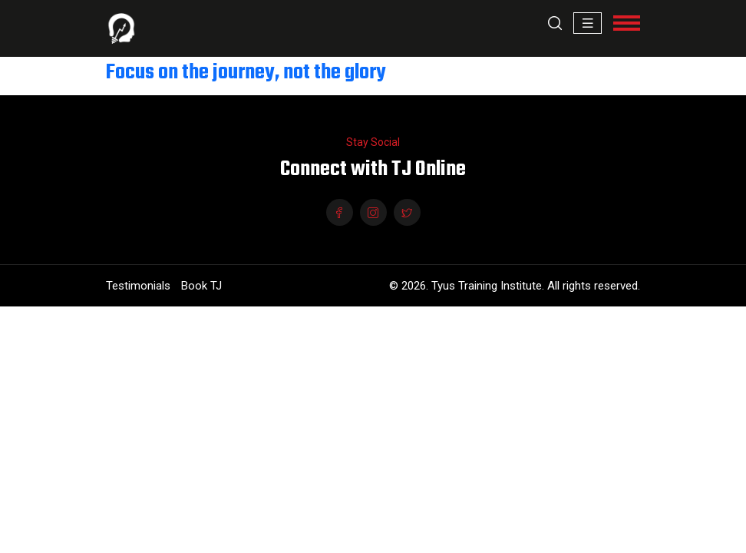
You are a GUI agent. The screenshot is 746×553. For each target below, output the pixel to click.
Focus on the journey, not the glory (246, 73)
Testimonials (138, 286)
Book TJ (201, 286)
